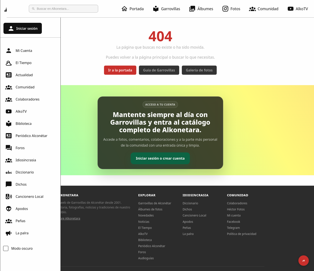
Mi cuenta (261, 215)
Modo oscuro (22, 248)
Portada (135, 8)
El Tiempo (18, 62)
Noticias (170, 222)
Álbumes (203, 8)
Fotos (234, 8)
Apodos (16, 208)
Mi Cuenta (18, 50)
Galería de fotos (226, 70)
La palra (17, 233)
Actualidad (19, 74)
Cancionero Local (24, 196)
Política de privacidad (268, 234)
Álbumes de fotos (177, 209)
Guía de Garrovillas (186, 70)
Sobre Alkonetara (95, 218)
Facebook (260, 222)
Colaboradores (22, 99)
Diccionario (19, 172)
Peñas (15, 220)
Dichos (16, 184)
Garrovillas (169, 8)
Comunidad (266, 8)
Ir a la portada (147, 70)
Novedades (173, 215)
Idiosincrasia (20, 160)
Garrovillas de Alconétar (181, 203)
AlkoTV (16, 111)
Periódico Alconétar (26, 135)
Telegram (260, 228)
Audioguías (173, 258)
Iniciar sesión (22, 28)
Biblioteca (18, 123)
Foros (15, 147)
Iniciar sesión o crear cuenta (187, 158)
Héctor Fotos (263, 209)
